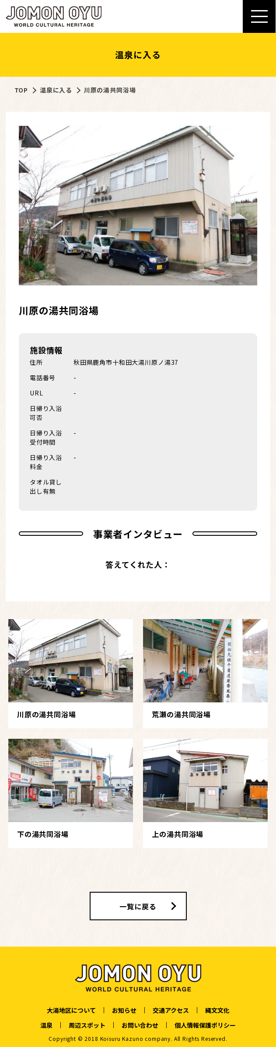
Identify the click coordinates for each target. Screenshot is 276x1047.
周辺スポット (87, 1025)
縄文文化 (217, 1010)
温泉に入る (56, 89)
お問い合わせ (140, 1025)
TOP (21, 89)
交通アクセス (171, 1010)
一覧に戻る (137, 906)
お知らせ (124, 1010)
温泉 (46, 1025)
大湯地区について (71, 1010)
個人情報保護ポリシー (205, 1025)
